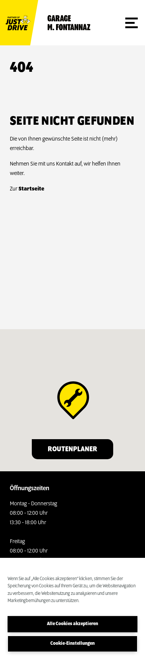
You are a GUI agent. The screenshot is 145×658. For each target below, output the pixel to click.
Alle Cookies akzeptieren (72, 623)
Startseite (31, 189)
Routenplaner (72, 449)
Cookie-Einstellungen (72, 643)
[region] (72, 608)
